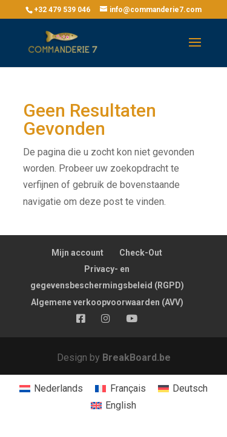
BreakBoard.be (136, 357)
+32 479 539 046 (62, 9)
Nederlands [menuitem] (58, 388)
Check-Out (140, 252)
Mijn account (77, 252)
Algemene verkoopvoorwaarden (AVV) (107, 302)
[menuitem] (51, 388)
